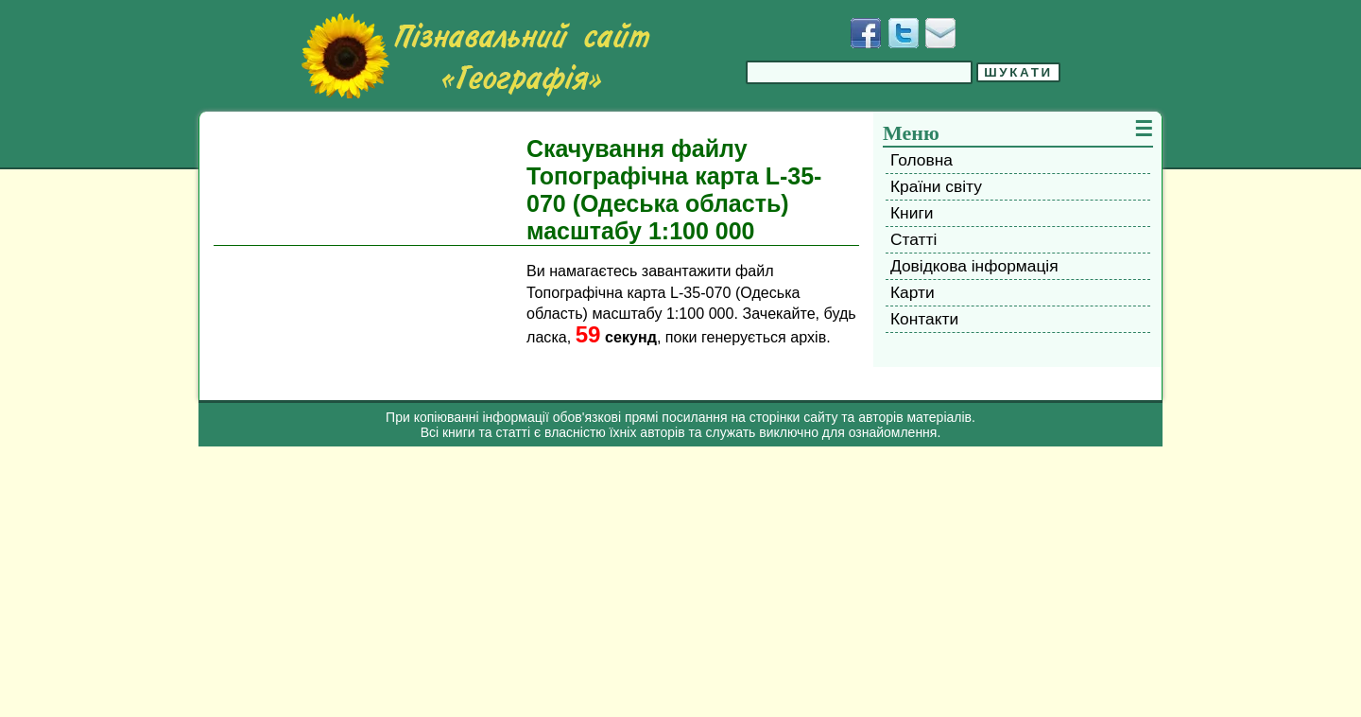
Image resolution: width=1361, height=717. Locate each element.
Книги (911, 212)
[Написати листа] (940, 33)
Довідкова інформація (974, 265)
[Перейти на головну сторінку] (475, 55)
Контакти (924, 318)
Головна (921, 159)
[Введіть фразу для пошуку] (859, 72)
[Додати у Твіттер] (903, 33)
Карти (912, 292)
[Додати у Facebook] (866, 33)
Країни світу (936, 186)
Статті (913, 239)
